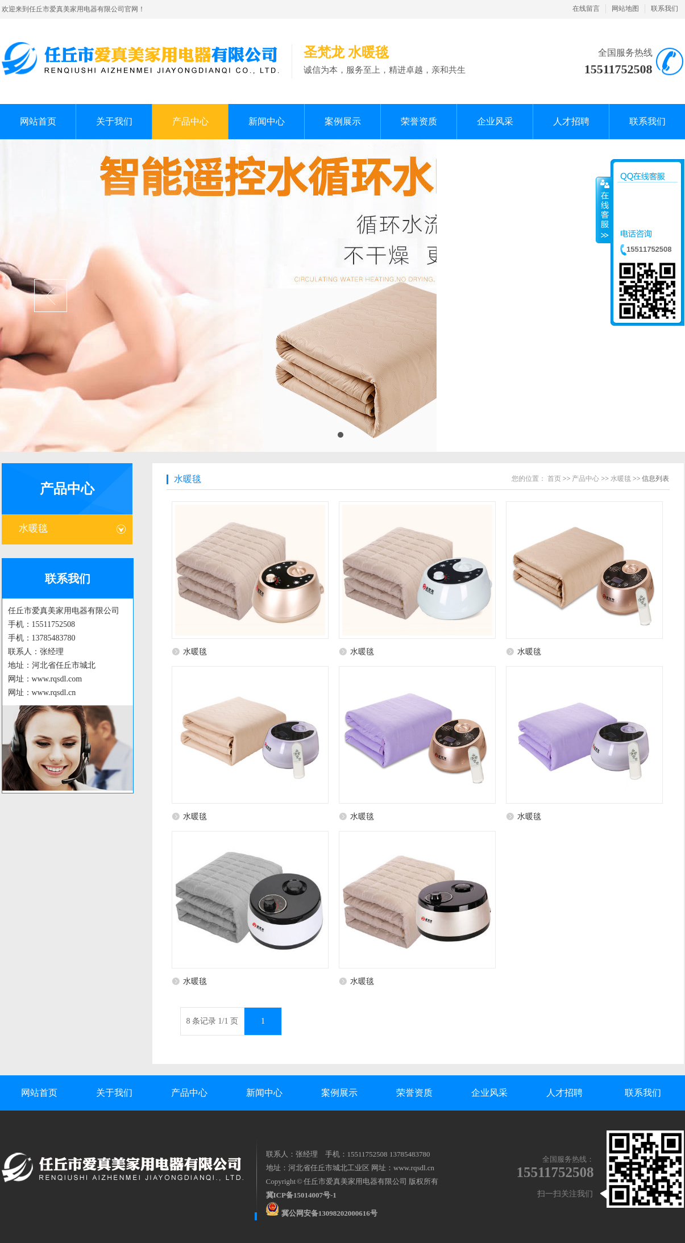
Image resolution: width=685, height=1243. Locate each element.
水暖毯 (33, 528)
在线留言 (586, 9)
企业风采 (489, 1093)
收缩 (604, 209)
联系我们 (664, 9)
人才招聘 (564, 1093)
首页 (554, 479)
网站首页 (39, 1093)
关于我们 (114, 1093)
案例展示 (339, 1093)
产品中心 (67, 488)
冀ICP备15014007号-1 (301, 1195)
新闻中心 (264, 1093)
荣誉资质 (414, 1093)
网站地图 (625, 9)
